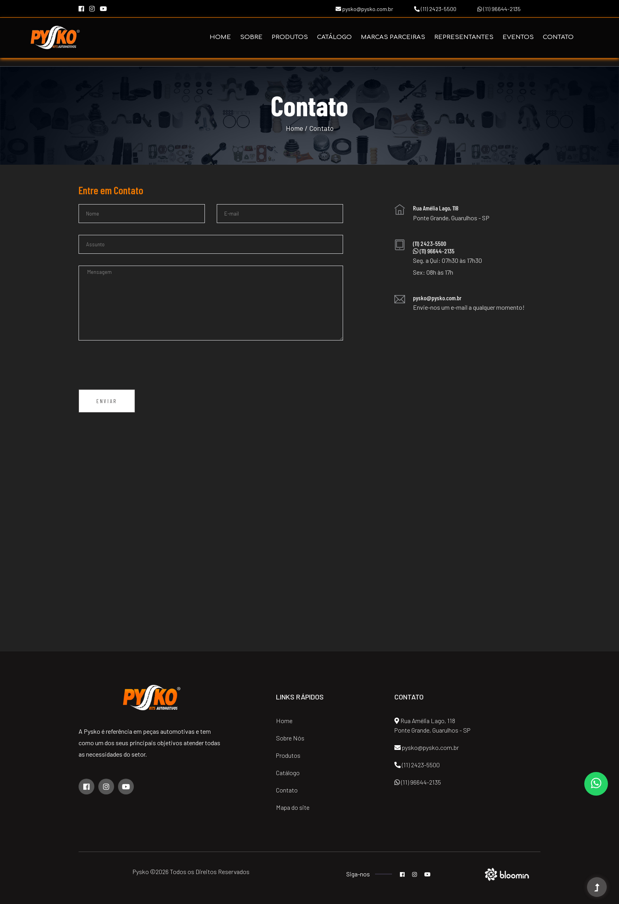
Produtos (290, 37)
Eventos (518, 37)
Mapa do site (293, 807)
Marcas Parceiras (393, 37)
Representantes (463, 37)
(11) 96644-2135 (499, 9)
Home (220, 37)
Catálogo (334, 37)
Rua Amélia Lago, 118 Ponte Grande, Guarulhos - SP (432, 725)
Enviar (106, 401)
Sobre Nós (290, 738)
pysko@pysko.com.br (364, 9)
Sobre (251, 37)
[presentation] (139, 367)
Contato (558, 37)
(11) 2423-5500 (435, 9)
